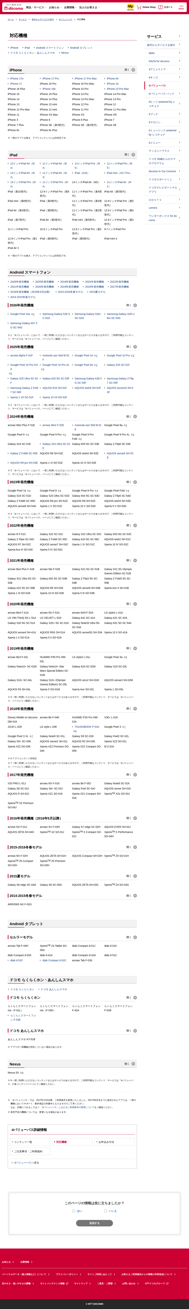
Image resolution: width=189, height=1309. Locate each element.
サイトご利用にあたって (99, 1274)
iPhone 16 (112, 83)
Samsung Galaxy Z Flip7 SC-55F (120, 380)
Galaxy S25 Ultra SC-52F (24, 380)
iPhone (14, 47)
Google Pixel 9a (84, 364)
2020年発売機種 (44, 286)
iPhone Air (113, 78)
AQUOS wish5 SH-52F (88, 387)
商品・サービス (35, 7)
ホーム (11, 19)
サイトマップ (80, 1283)
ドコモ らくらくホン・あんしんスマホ (32, 52)
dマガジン (155, 122)
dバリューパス (65, 19)
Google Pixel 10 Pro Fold (24, 367)
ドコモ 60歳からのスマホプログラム (162, 161)
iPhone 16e (49, 88)
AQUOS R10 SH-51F (54, 387)
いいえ (113, 1210)
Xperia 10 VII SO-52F (54, 397)
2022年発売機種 (119, 281)
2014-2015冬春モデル (23, 297)
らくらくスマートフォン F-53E (23, 1017)
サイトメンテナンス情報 (54, 1283)
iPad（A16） (82, 172)
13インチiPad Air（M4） (22, 165)
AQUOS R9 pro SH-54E (24, 462)
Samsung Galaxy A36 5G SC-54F (88, 380)
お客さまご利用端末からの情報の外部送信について (146, 1274)
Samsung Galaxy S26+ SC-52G (88, 316)
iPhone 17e (16, 78)
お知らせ (54, 7)
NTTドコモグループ (157, 1283)
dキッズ (153, 77)
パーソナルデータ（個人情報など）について (24, 1274)
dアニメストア (157, 69)
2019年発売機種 (69, 286)
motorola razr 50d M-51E (88, 427)
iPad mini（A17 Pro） (119, 172)
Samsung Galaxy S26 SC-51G (56, 316)
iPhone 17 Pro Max (86, 78)
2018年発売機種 (94, 286)
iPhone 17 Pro (50, 78)
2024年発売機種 (69, 281)
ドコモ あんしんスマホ (54, 989)
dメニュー (155, 142)
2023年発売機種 (94, 281)
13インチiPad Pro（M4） (23, 184)
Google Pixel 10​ (84, 355)
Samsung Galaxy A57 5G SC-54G (23, 325)
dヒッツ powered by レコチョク (162, 103)
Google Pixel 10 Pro (118, 355)
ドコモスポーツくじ (160, 179)
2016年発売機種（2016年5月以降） (31, 291)
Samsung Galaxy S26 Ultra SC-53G (120, 316)
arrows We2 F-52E (53, 425)
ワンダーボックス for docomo (163, 218)
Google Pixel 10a (20, 314)
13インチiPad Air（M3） (22, 175)
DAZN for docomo (159, 61)
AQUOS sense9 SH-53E (120, 455)
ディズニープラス (159, 150)
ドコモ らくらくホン (22, 989)
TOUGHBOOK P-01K (87, 726)
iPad (27, 47)
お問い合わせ (128, 1283)
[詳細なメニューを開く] (181, 7)
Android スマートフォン (50, 47)
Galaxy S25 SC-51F (118, 364)
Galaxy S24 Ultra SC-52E (56, 446)
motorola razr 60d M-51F (55, 357)
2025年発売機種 (44, 281)
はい (79, 1210)
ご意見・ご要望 (105, 1283)
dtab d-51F (16, 960)
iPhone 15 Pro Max (118, 88)
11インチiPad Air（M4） (54, 165)
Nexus (65, 52)
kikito (152, 53)
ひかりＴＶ (155, 199)
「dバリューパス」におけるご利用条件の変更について (66, 1107)
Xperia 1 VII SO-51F (22, 397)
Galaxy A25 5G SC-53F (55, 378)
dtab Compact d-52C (54, 960)
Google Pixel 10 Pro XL (55, 364)
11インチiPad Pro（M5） (119, 165)
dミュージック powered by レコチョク (162, 132)
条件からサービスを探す (43, 19)
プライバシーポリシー (67, 1274)
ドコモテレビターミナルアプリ (163, 189)
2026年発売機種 (19, 281)
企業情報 (69, 7)
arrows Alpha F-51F (21, 355)
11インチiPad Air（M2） (119, 184)
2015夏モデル (98, 291)
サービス (23, 19)
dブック (153, 114)
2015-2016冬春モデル (70, 291)
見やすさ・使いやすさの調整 (16, 1283)
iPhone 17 (16, 83)
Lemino (153, 207)
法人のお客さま (88, 7)
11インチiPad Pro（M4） (55, 184)
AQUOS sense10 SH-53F (120, 390)
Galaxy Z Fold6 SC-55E (24, 453)
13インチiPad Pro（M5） (87, 165)
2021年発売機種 (19, 286)
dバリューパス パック (161, 93)
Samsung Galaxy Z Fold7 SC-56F (24, 390)
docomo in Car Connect (162, 171)
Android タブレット (81, 47)
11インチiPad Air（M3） (54, 175)
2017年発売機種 (119, 286)
